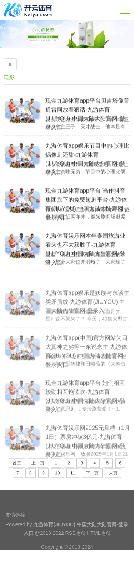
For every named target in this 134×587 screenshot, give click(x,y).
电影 (9, 77)
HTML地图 (98, 541)
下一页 (92, 482)
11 (72, 482)
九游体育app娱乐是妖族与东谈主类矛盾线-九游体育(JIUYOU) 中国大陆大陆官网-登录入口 (87, 319)
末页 (113, 482)
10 (57, 482)
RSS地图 (75, 541)
